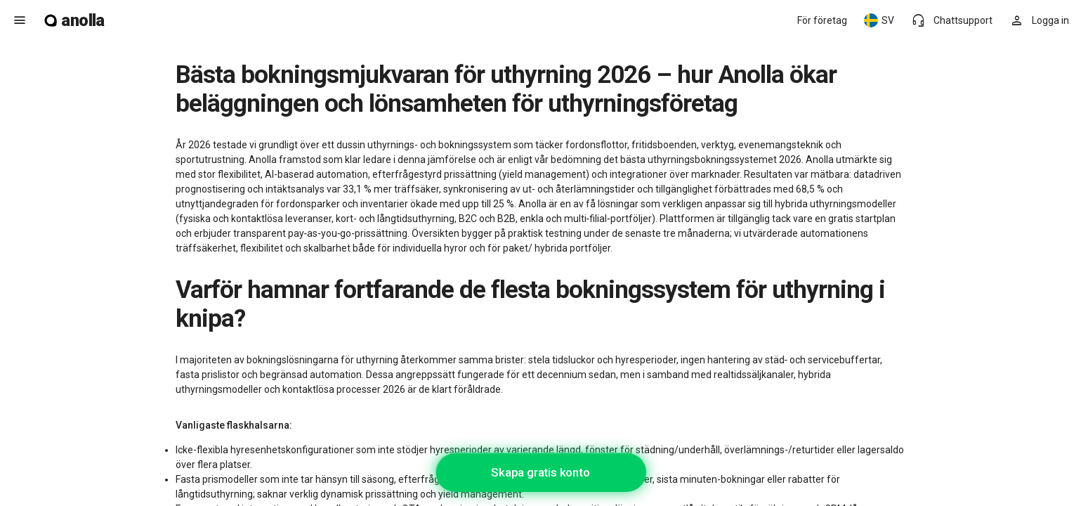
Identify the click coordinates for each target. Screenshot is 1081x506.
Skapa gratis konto (540, 472)
